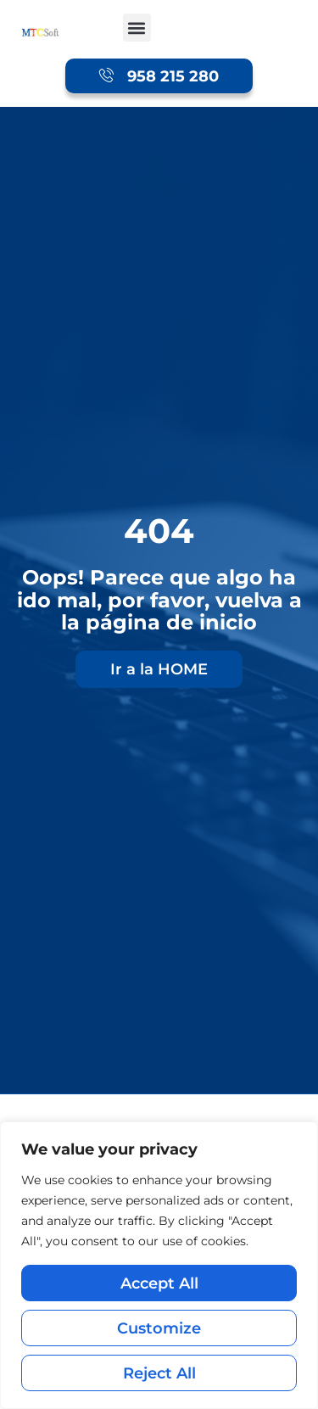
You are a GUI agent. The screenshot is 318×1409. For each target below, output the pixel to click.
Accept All (159, 1283)
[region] (159, 1265)
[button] (137, 28)
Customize (159, 1328)
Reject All (159, 1373)
